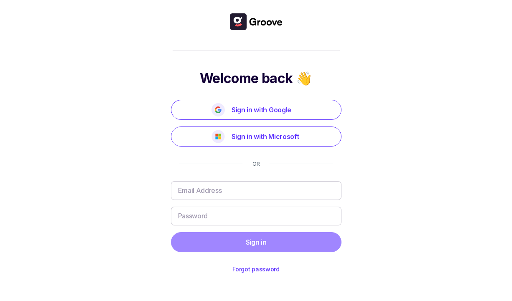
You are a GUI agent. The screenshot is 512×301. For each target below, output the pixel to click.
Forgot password (256, 269)
